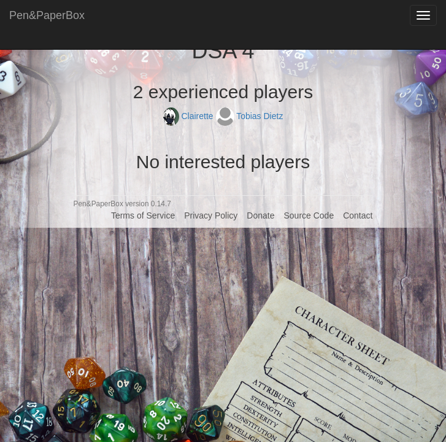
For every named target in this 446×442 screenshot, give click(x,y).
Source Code (308, 215)
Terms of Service (143, 215)
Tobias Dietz (249, 116)
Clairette (189, 116)
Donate (260, 215)
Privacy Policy (210, 215)
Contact (357, 215)
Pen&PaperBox (47, 15)
